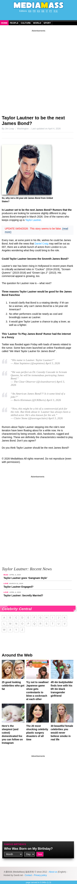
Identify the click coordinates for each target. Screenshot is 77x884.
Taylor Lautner (33, 220)
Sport (47, 23)
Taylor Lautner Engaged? (18, 586)
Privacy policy (40, 875)
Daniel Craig (41, 243)
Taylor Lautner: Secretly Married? (23, 595)
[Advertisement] (38, 71)
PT (50, 11)
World (37, 23)
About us (53, 872)
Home (4, 23)
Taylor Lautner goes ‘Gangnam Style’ (25, 578)
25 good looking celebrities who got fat (13, 685)
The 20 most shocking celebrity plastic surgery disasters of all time (37, 732)
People (14, 23)
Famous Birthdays (15, 844)
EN (29, 11)
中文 (56, 11)
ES (38, 11)
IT (47, 11)
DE (42, 11)
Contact (28, 875)
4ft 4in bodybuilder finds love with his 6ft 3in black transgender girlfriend (62, 689)
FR (34, 11)
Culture (26, 23)
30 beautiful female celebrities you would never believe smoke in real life (62, 732)
